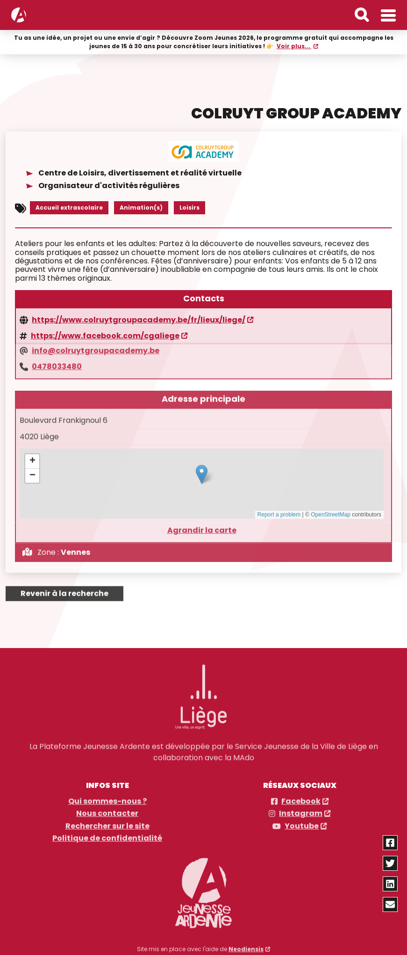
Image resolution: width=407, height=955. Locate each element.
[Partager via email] (390, 904)
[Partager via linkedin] (390, 883)
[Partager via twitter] (390, 863)
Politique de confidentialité (107, 834)
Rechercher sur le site (107, 822)
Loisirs (189, 207)
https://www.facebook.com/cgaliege (105, 335)
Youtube (302, 822)
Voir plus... (294, 46)
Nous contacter (107, 810)
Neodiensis (246, 945)
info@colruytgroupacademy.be (95, 346)
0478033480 (57, 362)
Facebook (301, 797)
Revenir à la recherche (64, 589)
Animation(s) (141, 207)
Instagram (300, 810)
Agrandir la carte (201, 526)
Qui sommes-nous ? (107, 797)
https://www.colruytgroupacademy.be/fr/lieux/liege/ (138, 319)
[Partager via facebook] (390, 842)
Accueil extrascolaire (69, 207)
